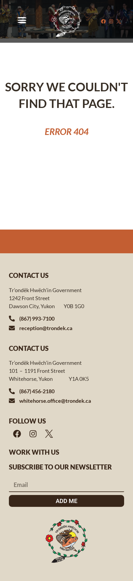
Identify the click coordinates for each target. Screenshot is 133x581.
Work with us (34, 452)
